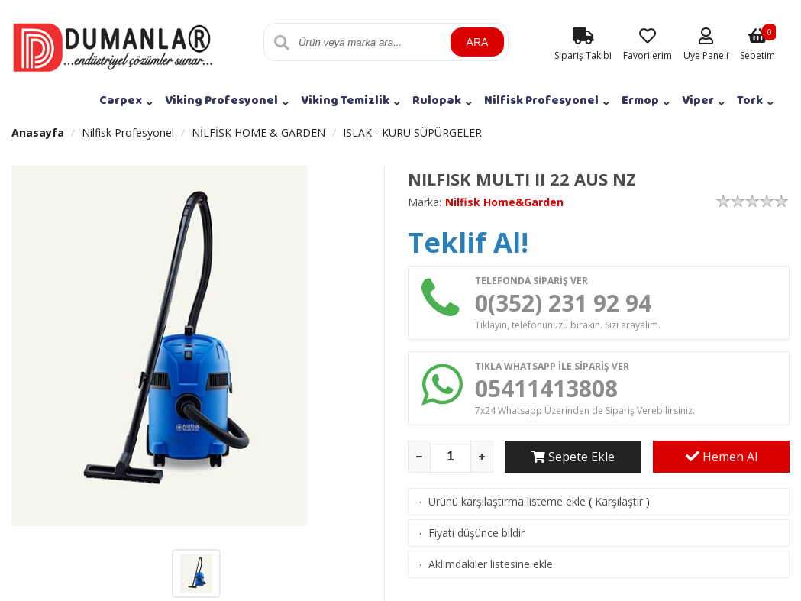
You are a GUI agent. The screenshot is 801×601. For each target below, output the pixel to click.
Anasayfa (37, 132)
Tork (750, 100)
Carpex (120, 100)
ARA (478, 42)
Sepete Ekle (573, 456)
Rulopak (436, 100)
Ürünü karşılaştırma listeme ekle (507, 501)
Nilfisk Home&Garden (504, 202)
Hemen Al (721, 456)
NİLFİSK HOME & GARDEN (258, 132)
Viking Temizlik (345, 100)
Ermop (640, 100)
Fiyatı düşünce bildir (476, 532)
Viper (698, 100)
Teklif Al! (468, 242)
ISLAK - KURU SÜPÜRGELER (412, 132)
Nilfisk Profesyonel (541, 100)
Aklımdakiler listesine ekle (490, 564)
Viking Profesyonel (221, 100)
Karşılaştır (619, 501)
